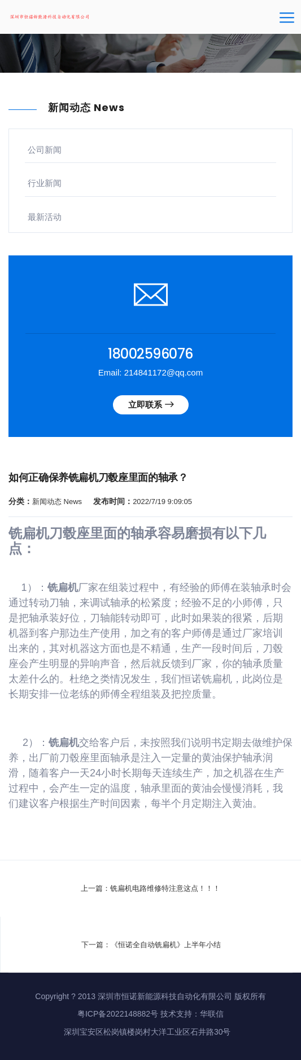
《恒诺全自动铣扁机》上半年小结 (166, 944)
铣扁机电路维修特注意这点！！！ (165, 888)
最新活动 (45, 217)
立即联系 (150, 405)
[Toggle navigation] (287, 21)
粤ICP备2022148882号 (117, 1013)
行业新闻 (45, 183)
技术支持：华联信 (192, 1013)
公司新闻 (45, 149)
